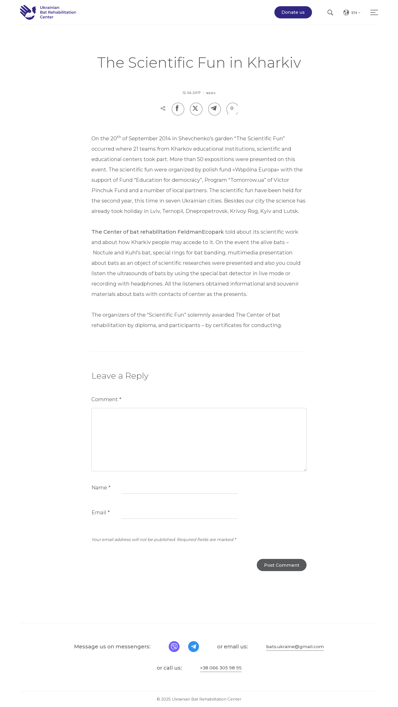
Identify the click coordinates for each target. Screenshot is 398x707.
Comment (106, 401)
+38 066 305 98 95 (220, 668)
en (356, 17)
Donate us (293, 16)
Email (100, 521)
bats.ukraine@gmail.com (296, 646)
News (210, 93)
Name (101, 497)
